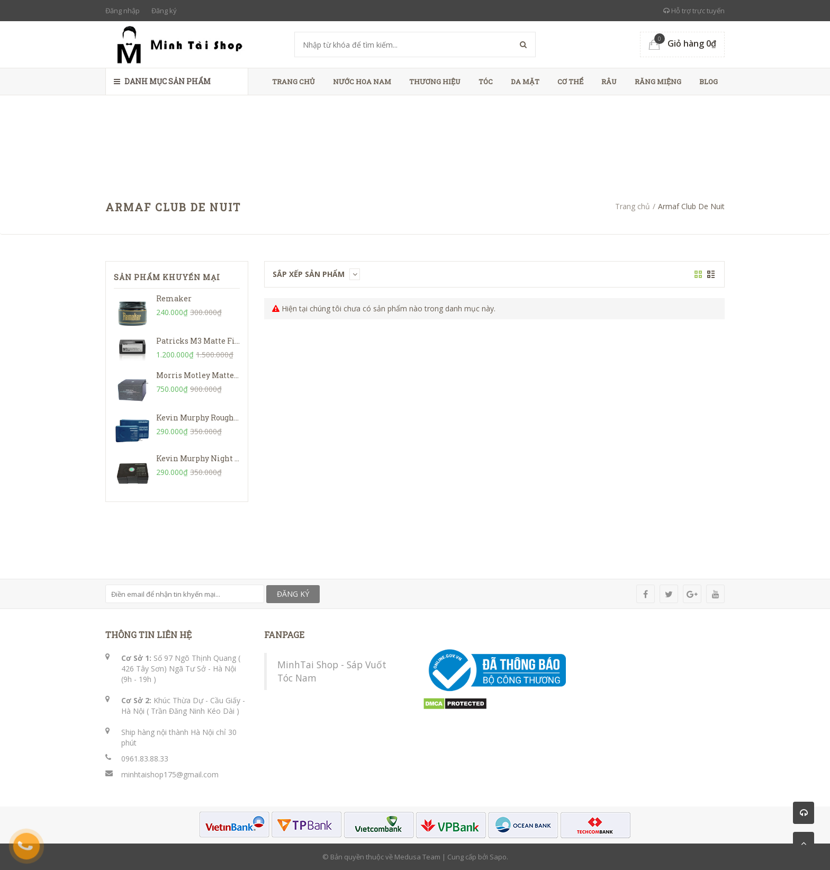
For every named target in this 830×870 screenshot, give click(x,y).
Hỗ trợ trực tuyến (694, 10)
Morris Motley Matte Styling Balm (221, 375)
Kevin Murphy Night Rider (206, 458)
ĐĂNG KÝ (293, 594)
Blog (708, 81)
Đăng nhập (122, 10)
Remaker (174, 298)
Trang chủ (293, 81)
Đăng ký (164, 10)
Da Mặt (525, 81)
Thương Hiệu (435, 81)
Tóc (486, 81)
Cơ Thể (570, 81)
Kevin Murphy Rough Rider (206, 417)
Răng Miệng (658, 81)
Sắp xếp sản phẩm (316, 274)
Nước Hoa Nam (362, 81)
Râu (609, 81)
